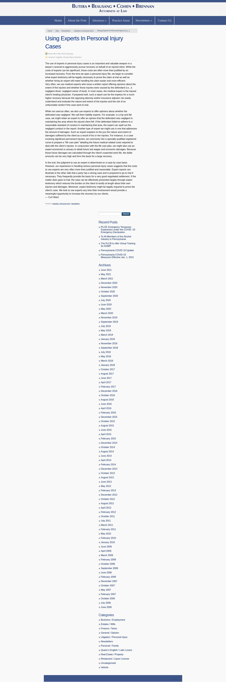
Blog (57, 31)
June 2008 (106, 572)
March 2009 (107, 555)
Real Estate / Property (112, 654)
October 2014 (108, 447)
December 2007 (109, 581)
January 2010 (108, 542)
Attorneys (99, 20)
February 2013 (108, 490)
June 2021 (106, 270)
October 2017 (108, 369)
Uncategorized (108, 663)
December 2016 (109, 391)
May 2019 (106, 330)
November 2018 (109, 343)
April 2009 (106, 551)
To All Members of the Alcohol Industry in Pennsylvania (116, 237)
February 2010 (108, 538)
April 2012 (106, 507)
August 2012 (107, 503)
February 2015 (108, 438)
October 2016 (108, 395)
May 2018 (106, 356)
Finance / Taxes (109, 628)
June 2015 (106, 430)
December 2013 (109, 469)
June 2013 (106, 482)
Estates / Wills (108, 624)
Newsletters (143, 20)
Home (58, 20)
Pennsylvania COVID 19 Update (117, 250)
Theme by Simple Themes (175, 679)
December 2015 (109, 417)
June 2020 (106, 304)
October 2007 (108, 585)
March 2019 (107, 335)
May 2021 (106, 274)
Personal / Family (110, 646)
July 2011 (106, 520)
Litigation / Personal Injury (84, 31)
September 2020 (109, 296)
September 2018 (109, 348)
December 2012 (109, 495)
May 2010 (106, 533)
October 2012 (108, 499)
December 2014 (109, 443)
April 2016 (106, 408)
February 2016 (108, 412)
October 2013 (108, 473)
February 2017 (108, 386)
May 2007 (106, 590)
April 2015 (106, 434)
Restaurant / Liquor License (115, 659)
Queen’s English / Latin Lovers (116, 650)
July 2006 (106, 603)
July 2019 (106, 326)
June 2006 (106, 607)
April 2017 (106, 382)
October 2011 (108, 516)
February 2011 (108, 529)
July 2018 (106, 352)
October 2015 (108, 421)
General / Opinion (110, 633)
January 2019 (108, 339)
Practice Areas (121, 20)
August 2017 (107, 373)
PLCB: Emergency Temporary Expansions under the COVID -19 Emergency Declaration (118, 229)
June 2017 (106, 378)
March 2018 (107, 361)
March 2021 (107, 278)
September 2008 (109, 568)
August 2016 (107, 399)
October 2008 (108, 564)
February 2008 (108, 577)
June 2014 (106, 456)
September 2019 (109, 322)
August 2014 (107, 451)
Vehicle (104, 667)
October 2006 (108, 598)
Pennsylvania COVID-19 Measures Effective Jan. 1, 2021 (117, 256)
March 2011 (107, 525)
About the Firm (77, 20)
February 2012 (108, 512)
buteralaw (70, 53)
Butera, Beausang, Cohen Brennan (113, 8)
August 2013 (107, 477)
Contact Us (165, 20)
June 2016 (106, 404)
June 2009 (106, 546)
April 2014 (106, 460)
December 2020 (109, 283)
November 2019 (109, 317)
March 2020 (107, 313)
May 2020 (106, 309)
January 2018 (108, 365)
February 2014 (108, 464)
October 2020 (108, 291)
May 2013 (106, 486)
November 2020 (109, 287)
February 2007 (108, 594)
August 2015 (107, 425)
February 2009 (108, 559)
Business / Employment (113, 620)
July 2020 (106, 300)
